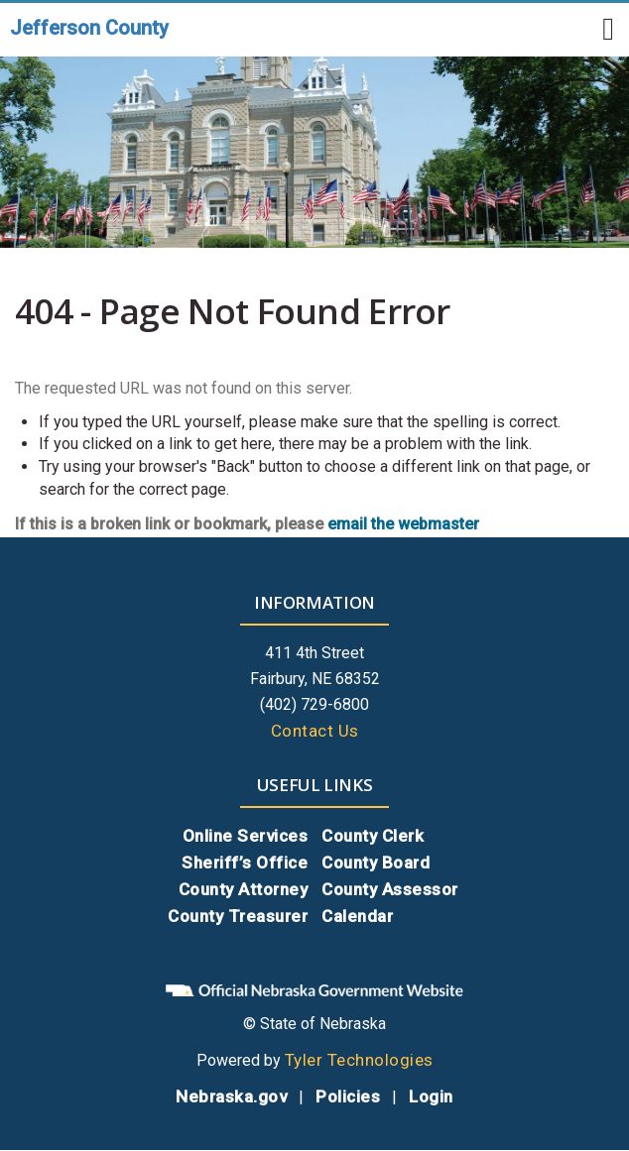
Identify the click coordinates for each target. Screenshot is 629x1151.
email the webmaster (403, 524)
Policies (347, 1096)
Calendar (357, 916)
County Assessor (389, 889)
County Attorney (244, 889)
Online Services (246, 836)
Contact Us (315, 731)
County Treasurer (238, 916)
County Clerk (372, 836)
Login (431, 1096)
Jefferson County (89, 28)
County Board (375, 862)
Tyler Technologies (359, 1060)
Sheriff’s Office (245, 862)
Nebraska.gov (231, 1096)
